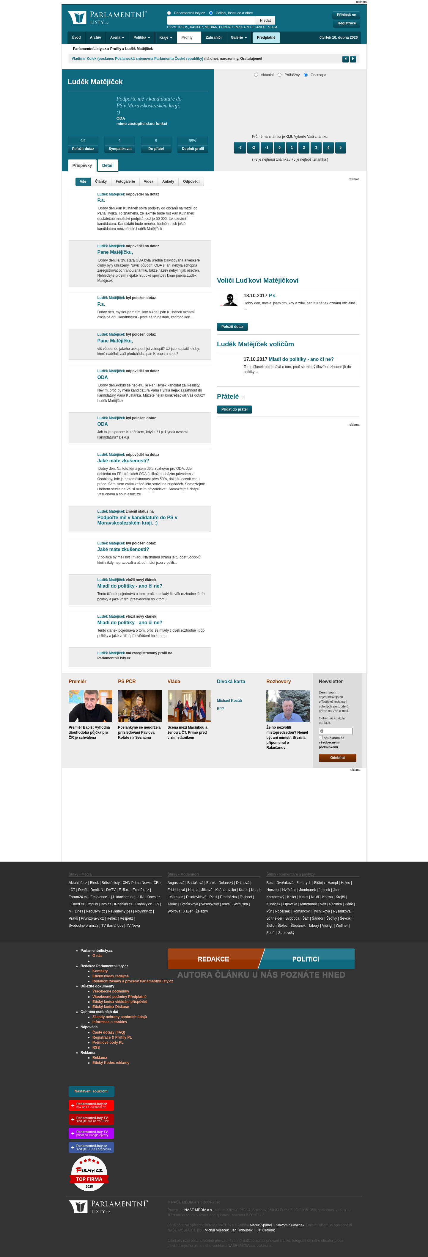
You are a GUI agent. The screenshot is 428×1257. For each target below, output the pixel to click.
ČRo (156, 883)
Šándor (317, 918)
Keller (291, 897)
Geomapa (315, 75)
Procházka (228, 897)
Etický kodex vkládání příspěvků (119, 1002)
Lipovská (290, 904)
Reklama (99, 1058)
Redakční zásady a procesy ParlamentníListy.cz (132, 981)
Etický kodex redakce (110, 976)
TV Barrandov (112, 925)
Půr (269, 911)
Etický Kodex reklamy (110, 1063)
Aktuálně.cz (78, 883)
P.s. (101, 200)
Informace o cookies (109, 1022)
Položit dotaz (83, 149)
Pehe (349, 904)
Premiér (77, 681)
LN (157, 904)
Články (101, 181)
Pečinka (335, 904)
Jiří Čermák (266, 1230)
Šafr (305, 918)
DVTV (111, 890)
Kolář (315, 897)
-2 (253, 147)
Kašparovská (225, 890)
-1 (266, 147)
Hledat (265, 20)
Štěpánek (298, 925)
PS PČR (127, 681)
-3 (240, 147)
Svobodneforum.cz (83, 925)
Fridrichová (176, 890)
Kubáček (273, 904)
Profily (115, 49)
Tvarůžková (189, 904)
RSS (96, 1047)
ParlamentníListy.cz (186, 13)
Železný (202, 911)
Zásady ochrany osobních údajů (119, 1017)
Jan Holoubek (241, 1230)
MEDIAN (211, 27)
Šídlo (270, 925)
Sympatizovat (120, 149)
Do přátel (156, 149)
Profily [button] (189, 37)
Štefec (282, 925)
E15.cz (124, 890)
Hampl (333, 883)
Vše (83, 181)
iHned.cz (77, 904)
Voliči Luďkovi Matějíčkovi (258, 280)
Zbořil (270, 933)
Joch (336, 890)
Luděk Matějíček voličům (255, 344)
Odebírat (337, 758)
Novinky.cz (143, 911)
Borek (210, 883)
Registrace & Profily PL (112, 1037)
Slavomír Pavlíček (290, 1225)
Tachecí (246, 897)
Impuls (92, 904)
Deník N (96, 890)
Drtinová (242, 883)
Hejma (193, 890)
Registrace (347, 23)
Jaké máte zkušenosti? (123, 460)
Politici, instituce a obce (231, 13)
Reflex (112, 918)
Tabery (314, 925)
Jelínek (324, 890)
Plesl (213, 897)
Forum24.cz (78, 897)
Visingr (327, 925)
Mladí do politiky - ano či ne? (129, 585)
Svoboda (292, 918)
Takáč (172, 904)
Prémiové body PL (108, 1042)
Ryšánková (341, 911)
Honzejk (272, 890)
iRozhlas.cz (123, 904)
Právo (73, 918)
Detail (108, 165)
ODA (102, 377)
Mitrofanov (308, 904)
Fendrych (303, 883)
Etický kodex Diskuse (110, 1007)
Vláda (174, 681)
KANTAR (196, 27)
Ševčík (345, 918)
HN (141, 897)
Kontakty (100, 971)
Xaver (188, 911)
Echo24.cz (141, 890)
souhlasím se (331, 742)
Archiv (95, 37)
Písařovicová (196, 897)
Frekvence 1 (100, 897)
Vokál (226, 904)
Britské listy (111, 883)
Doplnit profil (193, 149)
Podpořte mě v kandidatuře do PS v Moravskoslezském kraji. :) (137, 520)
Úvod (76, 37)
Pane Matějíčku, (115, 252)
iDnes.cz (153, 897)
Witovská (240, 904)
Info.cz (106, 904)
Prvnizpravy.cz (92, 918)
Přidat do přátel (234, 409)
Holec (345, 883)
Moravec (176, 897)
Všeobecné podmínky (110, 991)
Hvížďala (289, 890)
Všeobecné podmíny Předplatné (119, 997)
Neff (323, 904)
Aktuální (264, 75)
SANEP (259, 27)
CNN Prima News (136, 883)
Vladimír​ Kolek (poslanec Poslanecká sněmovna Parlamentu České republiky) (137, 59)
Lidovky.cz (143, 904)
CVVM (172, 27)
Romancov (301, 911)
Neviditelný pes (120, 911)
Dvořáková (284, 883)
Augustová (176, 883)
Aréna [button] (117, 37)
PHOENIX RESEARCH (236, 27)
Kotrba (327, 897)
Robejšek (282, 911)
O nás (97, 956)
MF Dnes (76, 911)
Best (269, 883)
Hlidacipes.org (124, 897)
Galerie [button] (239, 37)
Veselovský (210, 904)
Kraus (243, 890)
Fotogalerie (125, 181)
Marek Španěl (261, 1225)
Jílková (206, 890)
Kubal (255, 890)
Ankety (168, 181)
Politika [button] (141, 37)
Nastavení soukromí (91, 1091)
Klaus (303, 897)
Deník (82, 890)
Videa (148, 181)
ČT (72, 890)
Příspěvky (82, 165)
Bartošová (195, 883)
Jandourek (307, 890)
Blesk (94, 883)
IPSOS (183, 27)
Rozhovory (278, 681)
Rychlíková (321, 911)
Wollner (342, 925)
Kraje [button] (165, 37)
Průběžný (289, 75)
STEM (272, 27)
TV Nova (133, 925)
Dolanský (225, 883)
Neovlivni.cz (95, 911)
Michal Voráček (216, 1230)
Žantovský (286, 933)
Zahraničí (213, 37)
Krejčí (340, 897)
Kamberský (275, 897)
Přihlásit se (346, 15)
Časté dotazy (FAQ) (108, 1032)
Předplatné (266, 37)
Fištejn (319, 883)
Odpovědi (191, 181)
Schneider (274, 918)
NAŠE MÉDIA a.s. (198, 1210)
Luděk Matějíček (139, 49)
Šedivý (331, 918)
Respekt (126, 918)
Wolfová (174, 911)
